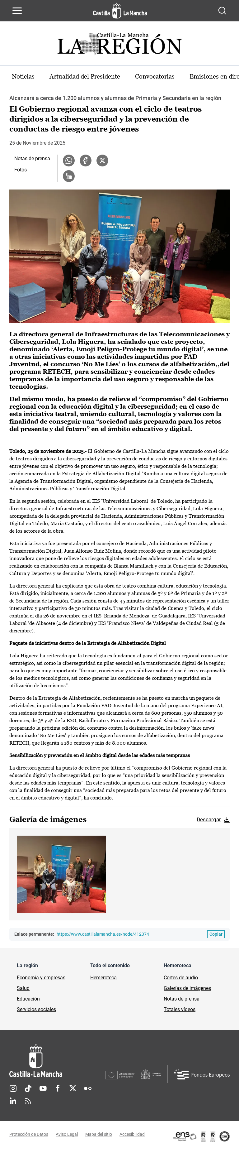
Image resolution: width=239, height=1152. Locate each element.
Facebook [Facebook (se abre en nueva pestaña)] (57, 1088)
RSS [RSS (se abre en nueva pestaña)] (28, 1101)
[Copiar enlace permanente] (216, 934)
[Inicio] (57, 1060)
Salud (23, 988)
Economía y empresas (41, 978)
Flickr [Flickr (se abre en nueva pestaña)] (87, 1088)
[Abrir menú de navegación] (17, 10)
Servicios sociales (36, 1009)
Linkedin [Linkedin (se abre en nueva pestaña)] (13, 1101)
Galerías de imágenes (187, 988)
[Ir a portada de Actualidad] (119, 46)
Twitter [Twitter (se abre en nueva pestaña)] (72, 1088)
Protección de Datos (28, 1134)
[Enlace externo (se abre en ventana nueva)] (201, 1136)
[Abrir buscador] (222, 10)
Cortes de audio (181, 978)
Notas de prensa (32, 158)
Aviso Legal (67, 1134)
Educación (28, 999)
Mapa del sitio (98, 1134)
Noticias (23, 76)
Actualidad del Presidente (84, 76)
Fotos (20, 170)
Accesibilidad (132, 1134)
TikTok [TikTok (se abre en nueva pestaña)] (28, 1088)
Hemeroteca (103, 978)
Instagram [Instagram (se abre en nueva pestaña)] (13, 1088)
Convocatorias (155, 76)
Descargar (209, 819)
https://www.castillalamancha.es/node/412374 (103, 934)
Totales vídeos (179, 1009)
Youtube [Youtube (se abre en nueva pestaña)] (42, 1088)
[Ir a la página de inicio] (120, 10)
